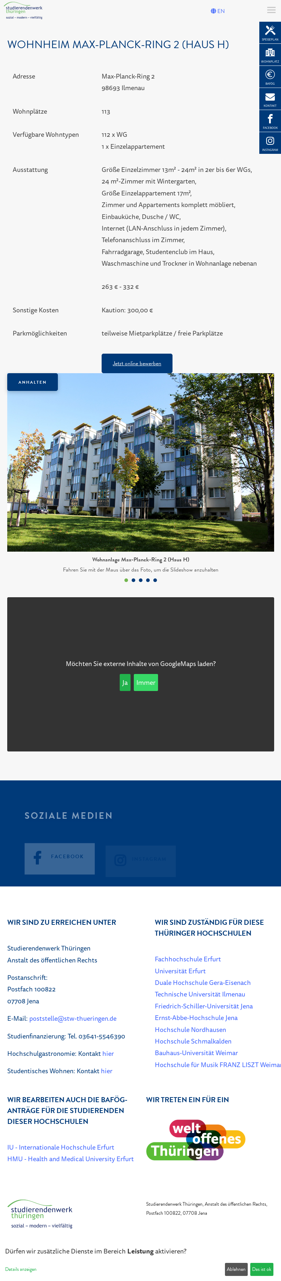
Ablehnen (236, 1269)
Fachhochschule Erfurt (188, 959)
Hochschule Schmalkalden (193, 1041)
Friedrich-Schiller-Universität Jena (204, 1006)
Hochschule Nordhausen (190, 1029)
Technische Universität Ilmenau (200, 994)
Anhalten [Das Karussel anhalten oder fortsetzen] (32, 382)
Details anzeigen (21, 1269)
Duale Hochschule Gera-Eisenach (203, 982)
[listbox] (140, 479)
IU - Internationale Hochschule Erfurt (60, 1147)
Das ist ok (261, 1269)
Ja (125, 682)
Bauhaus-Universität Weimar (196, 1053)
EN (218, 11)
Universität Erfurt (180, 971)
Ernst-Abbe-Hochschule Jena (196, 1017)
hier (108, 1053)
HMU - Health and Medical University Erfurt (70, 1159)
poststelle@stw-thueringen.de (72, 1018)
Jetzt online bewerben (137, 363)
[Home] (39, 1217)
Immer (146, 682)
